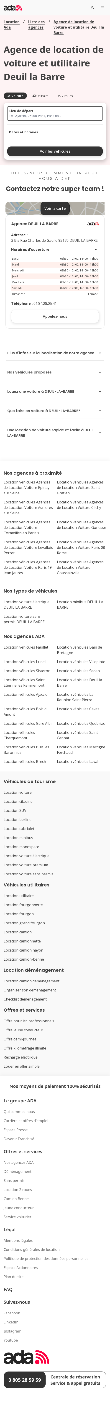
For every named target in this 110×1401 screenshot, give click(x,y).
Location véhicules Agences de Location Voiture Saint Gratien (80, 487)
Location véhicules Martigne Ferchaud (81, 749)
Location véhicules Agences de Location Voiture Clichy (80, 505)
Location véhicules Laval (77, 761)
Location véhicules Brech (25, 761)
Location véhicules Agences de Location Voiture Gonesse (81, 525)
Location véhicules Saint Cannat (77, 735)
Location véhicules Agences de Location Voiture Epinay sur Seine (27, 487)
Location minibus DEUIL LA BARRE (80, 604)
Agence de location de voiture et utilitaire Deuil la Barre (79, 27)
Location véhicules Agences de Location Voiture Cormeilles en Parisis (27, 527)
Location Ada (12, 24)
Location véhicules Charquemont (19, 735)
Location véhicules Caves (78, 708)
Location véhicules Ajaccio (26, 694)
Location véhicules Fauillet (26, 647)
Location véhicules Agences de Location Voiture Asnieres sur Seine (28, 507)
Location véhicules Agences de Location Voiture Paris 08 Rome (81, 547)
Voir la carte (55, 208)
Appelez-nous (55, 316)
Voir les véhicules (55, 151)
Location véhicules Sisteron (27, 670)
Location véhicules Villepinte (81, 661)
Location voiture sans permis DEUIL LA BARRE (24, 619)
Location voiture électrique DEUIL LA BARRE (26, 604)
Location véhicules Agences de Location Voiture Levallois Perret (28, 547)
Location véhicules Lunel (25, 661)
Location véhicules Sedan (78, 670)
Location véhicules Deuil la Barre (79, 682)
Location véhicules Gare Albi (27, 723)
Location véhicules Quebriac (81, 723)
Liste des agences (36, 24)
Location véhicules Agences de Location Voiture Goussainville (80, 567)
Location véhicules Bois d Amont (25, 711)
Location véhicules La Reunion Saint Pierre (75, 697)
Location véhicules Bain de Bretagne (79, 650)
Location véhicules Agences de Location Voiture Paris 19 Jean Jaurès (28, 567)
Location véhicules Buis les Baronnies (26, 749)
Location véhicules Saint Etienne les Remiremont (24, 682)
